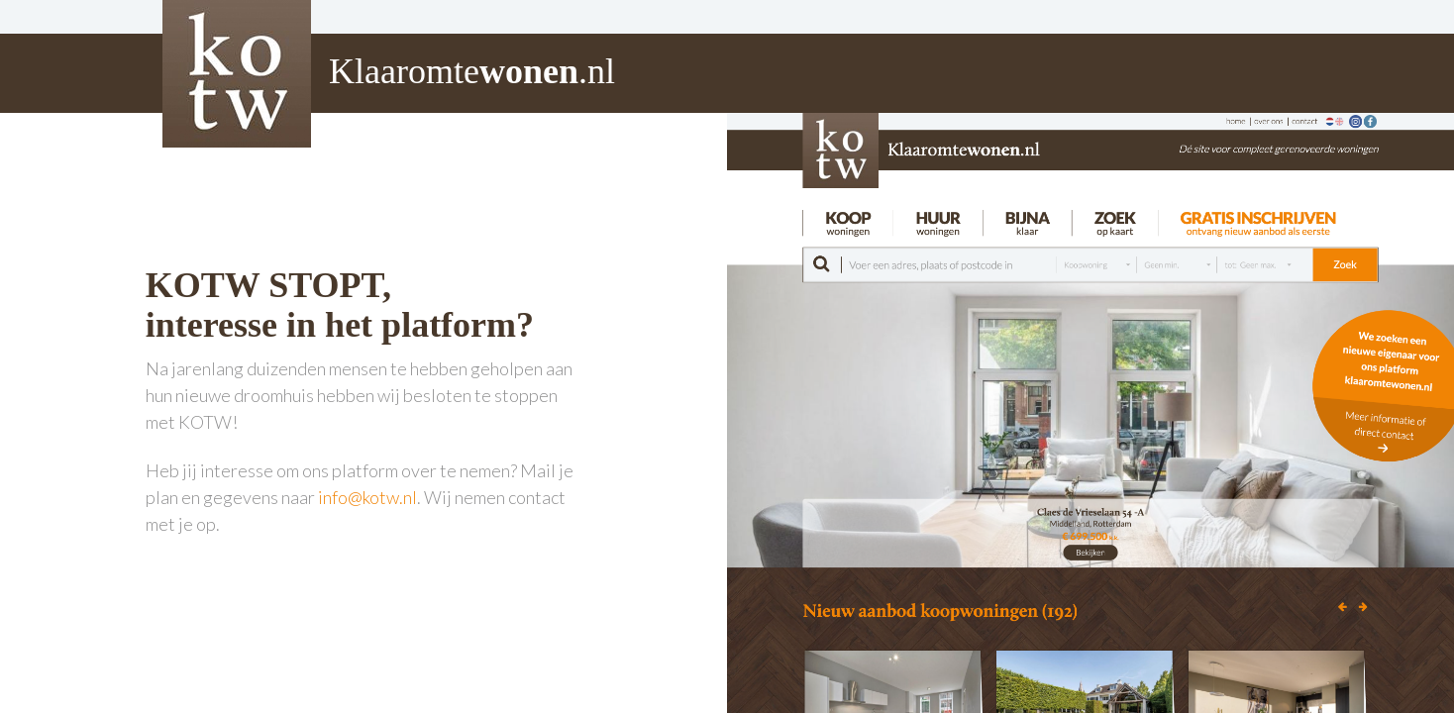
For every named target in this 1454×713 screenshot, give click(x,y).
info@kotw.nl (367, 497)
